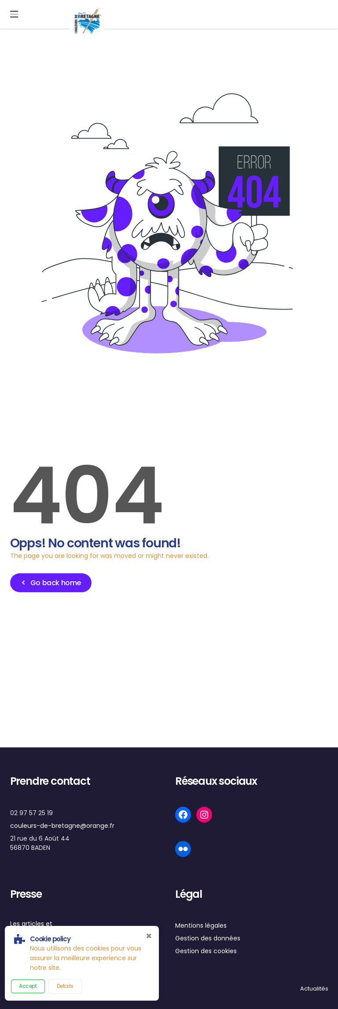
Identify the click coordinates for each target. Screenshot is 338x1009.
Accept (28, 986)
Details (65, 986)
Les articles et (31, 923)
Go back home (50, 583)
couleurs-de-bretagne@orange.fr (62, 825)
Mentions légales (201, 925)
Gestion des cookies (206, 951)
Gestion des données (207, 938)
